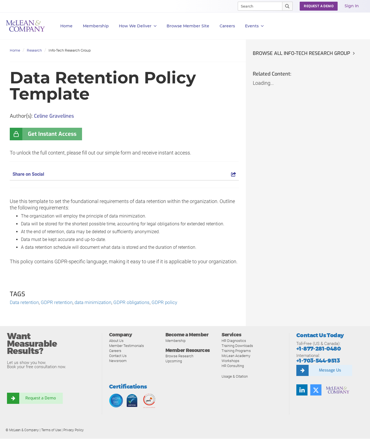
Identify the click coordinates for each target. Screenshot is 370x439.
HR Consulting (233, 366)
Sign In (352, 5)
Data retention (25, 302)
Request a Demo (40, 398)
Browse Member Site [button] (188, 25)
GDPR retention (59, 302)
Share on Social (124, 174)
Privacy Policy (73, 430)
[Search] (257, 6)
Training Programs (236, 351)
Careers (115, 351)
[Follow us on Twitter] (315, 390)
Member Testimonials (126, 346)
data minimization (98, 302)
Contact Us (118, 356)
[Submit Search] (287, 6)
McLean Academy (236, 356)
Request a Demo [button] (318, 6)
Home (66, 25)
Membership (96, 25)
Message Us (330, 370)
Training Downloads (237, 346)
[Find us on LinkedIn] (301, 390)
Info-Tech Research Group (70, 50)
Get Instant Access (52, 134)
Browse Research (179, 356)
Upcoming (173, 361)
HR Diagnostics (234, 341)
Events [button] (254, 26)
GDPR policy (173, 302)
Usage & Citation (235, 377)
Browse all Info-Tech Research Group (302, 53)
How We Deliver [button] (138, 26)
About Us (116, 341)
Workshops (230, 361)
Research (34, 50)
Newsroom (118, 361)
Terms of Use (51, 430)
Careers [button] (227, 25)
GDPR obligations (139, 302)
